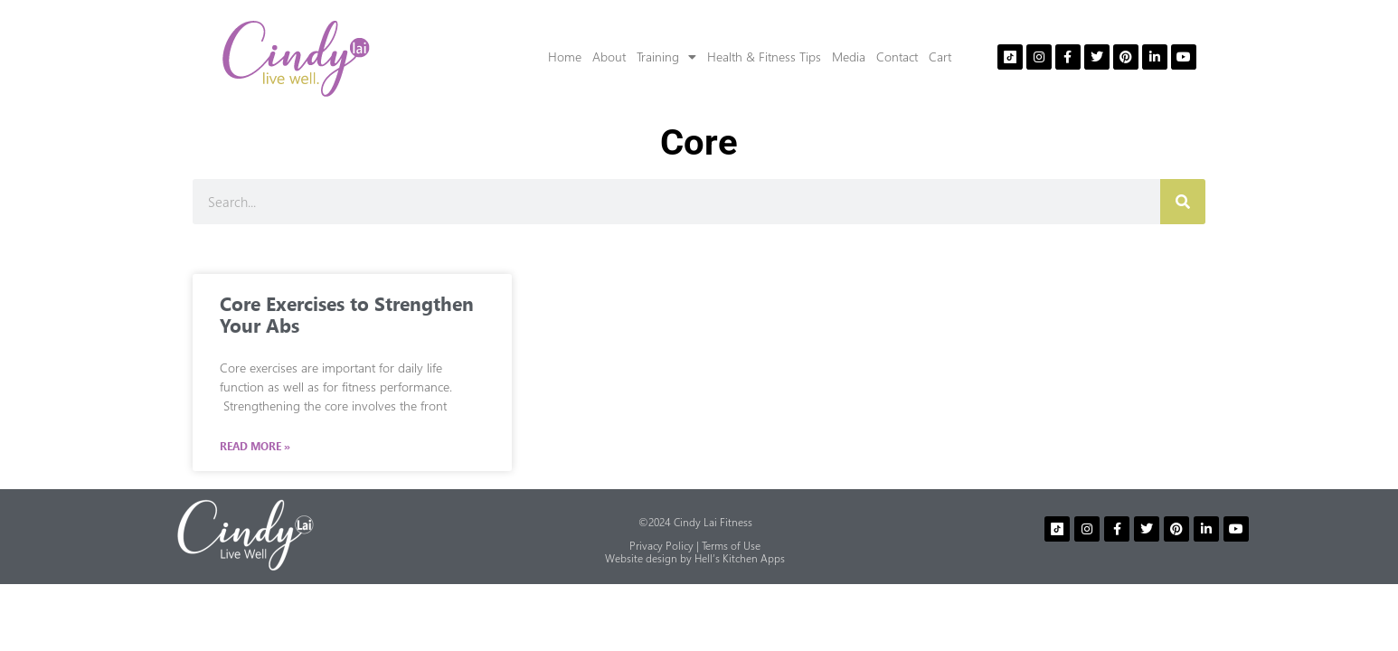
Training (666, 57)
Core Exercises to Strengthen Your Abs (347, 313)
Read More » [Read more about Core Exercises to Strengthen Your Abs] (255, 446)
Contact (897, 56)
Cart (940, 56)
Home (564, 56)
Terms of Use (731, 545)
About (609, 56)
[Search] (1182, 201)
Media (848, 56)
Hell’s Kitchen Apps (739, 558)
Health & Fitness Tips (764, 56)
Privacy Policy (661, 545)
